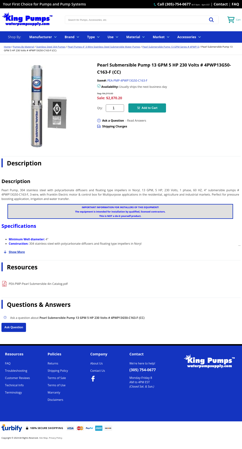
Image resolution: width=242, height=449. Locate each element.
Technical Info (14, 385)
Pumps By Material (23, 46)
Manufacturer (43, 37)
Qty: (100, 108)
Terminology (13, 392)
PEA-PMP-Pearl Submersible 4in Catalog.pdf (38, 284)
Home (7, 46)
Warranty (54, 392)
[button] (211, 19)
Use (113, 37)
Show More (13, 252)
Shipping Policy (58, 371)
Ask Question (13, 327)
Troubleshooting (16, 371)
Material (135, 37)
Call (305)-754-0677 (172, 4)
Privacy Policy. (56, 437)
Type (93, 37)
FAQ (235, 4)
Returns (53, 363)
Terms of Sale (57, 378)
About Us (96, 363)
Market (161, 37)
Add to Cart (147, 107)
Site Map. (43, 437)
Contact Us (97, 371)
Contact (221, 4)
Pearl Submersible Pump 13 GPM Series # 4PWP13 (170, 46)
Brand (72, 37)
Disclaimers (55, 400)
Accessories (189, 37)
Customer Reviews (17, 378)
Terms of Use (56, 385)
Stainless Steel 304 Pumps (50, 46)
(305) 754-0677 (142, 369)
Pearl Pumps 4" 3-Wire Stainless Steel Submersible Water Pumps (104, 46)
